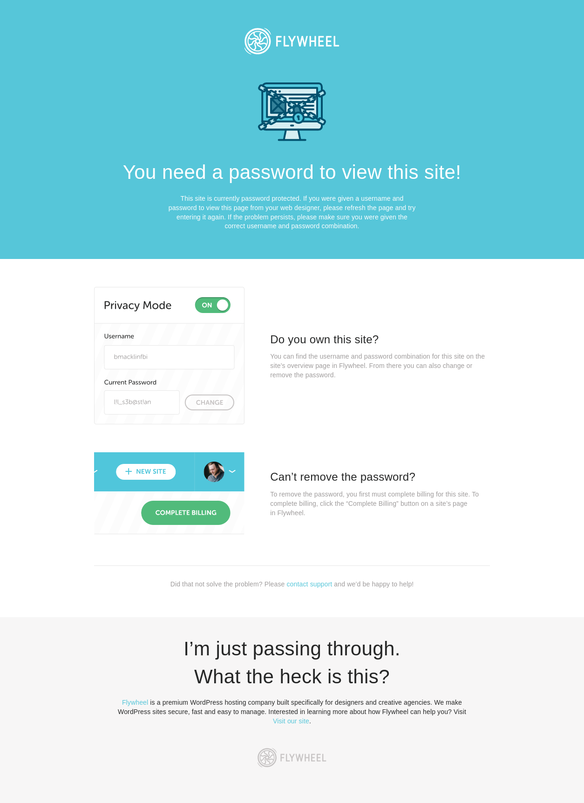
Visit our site (291, 721)
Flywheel (135, 702)
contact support (309, 584)
